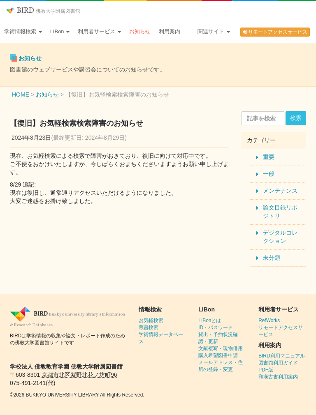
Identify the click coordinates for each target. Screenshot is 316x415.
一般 (268, 174)
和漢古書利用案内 (278, 377)
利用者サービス (99, 31)
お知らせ (140, 31)
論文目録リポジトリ (280, 211)
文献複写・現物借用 (220, 348)
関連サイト (214, 31)
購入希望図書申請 (218, 355)
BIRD (43, 11)
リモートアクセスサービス (275, 32)
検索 (296, 118)
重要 (268, 157)
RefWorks (269, 320)
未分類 (271, 257)
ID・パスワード (215, 327)
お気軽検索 (151, 320)
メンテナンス (280, 190)
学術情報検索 (23, 31)
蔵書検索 (148, 327)
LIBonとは (209, 320)
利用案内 (169, 31)
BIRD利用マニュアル (281, 356)
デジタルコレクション (280, 236)
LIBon (60, 31)
